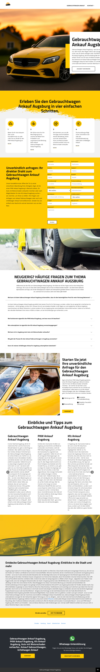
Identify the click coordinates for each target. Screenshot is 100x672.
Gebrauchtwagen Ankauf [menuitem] (76, 5)
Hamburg (43, 623)
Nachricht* (50, 207)
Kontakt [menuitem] (90, 5)
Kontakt (68, 411)
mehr (9, 143)
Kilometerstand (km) (77, 188)
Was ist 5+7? (74, 201)
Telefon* (73, 168)
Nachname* (74, 161)
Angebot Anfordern (83, 69)
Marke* (49, 174)
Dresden (36, 623)
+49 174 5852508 (56, 613)
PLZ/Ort (49, 168)
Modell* (73, 174)
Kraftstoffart (51, 188)
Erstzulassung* (51, 181)
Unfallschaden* (75, 194)
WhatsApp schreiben (72, 656)
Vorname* (50, 161)
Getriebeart (50, 194)
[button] (7, 472)
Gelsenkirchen (56, 623)
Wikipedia (51, 599)
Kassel (49, 623)
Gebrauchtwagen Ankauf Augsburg (50, 670)
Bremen (63, 623)
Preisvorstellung (76, 181)
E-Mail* (49, 201)
